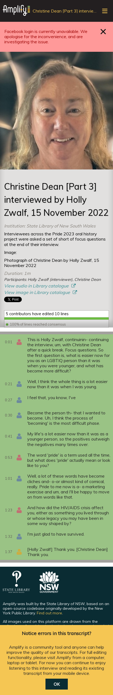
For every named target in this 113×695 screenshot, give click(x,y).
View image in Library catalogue (37, 292)
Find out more (49, 613)
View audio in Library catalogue (37, 286)
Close (103, 31)
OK (57, 684)
